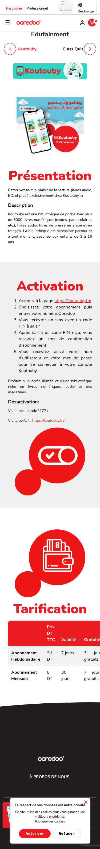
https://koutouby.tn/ (72, 301)
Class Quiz (73, 49)
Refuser (66, 833)
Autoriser (35, 833)
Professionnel (37, 8)
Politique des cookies (50, 821)
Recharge (86, 11)
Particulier (14, 8)
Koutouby (27, 49)
